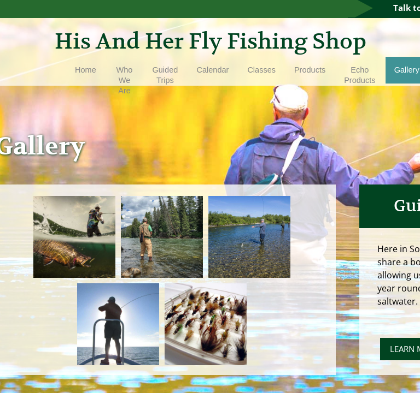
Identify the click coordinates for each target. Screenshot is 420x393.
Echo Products (359, 75)
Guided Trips (165, 75)
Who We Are (124, 80)
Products (309, 70)
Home (85, 70)
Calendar (213, 70)
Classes (261, 70)
